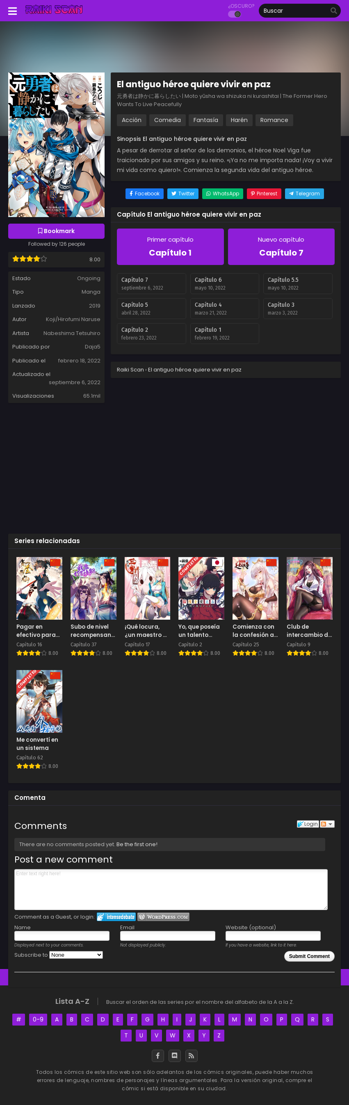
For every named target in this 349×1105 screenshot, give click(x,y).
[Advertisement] (174, 467)
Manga (91, 292)
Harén (239, 120)
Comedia (167, 120)
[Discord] (175, 1056)
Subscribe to (58, 955)
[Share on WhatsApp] (222, 193)
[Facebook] (158, 1056)
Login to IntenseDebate (116, 917)
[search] (334, 11)
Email (127, 927)
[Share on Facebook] (144, 193)
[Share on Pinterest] (264, 193)
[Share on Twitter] (182, 193)
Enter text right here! (171, 889)
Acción (131, 120)
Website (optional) (251, 927)
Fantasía (206, 120)
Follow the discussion (327, 824)
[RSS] (191, 1056)
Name (22, 927)
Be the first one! (136, 844)
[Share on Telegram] (304, 193)
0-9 (38, 1019)
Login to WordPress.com (163, 917)
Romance (274, 120)
